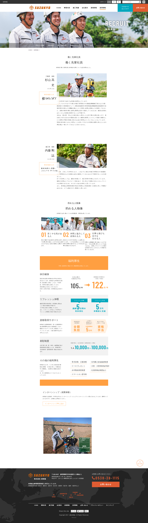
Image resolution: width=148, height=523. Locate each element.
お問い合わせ (140, 8)
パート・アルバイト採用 (105, 45)
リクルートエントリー (125, 8)
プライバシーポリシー (97, 505)
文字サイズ (103, 2)
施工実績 (76, 8)
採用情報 (103, 8)
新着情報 (94, 8)
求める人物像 (39, 45)
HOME (58, 8)
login (143, 2)
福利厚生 (51, 45)
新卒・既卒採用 (75, 45)
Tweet (80, 511)
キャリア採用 (88, 45)
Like (74, 511)
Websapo (74, 517)
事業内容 (67, 8)
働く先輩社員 (62, 45)
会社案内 (85, 8)
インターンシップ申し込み (54, 403)
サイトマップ (110, 505)
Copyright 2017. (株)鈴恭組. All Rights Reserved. (74, 515)
